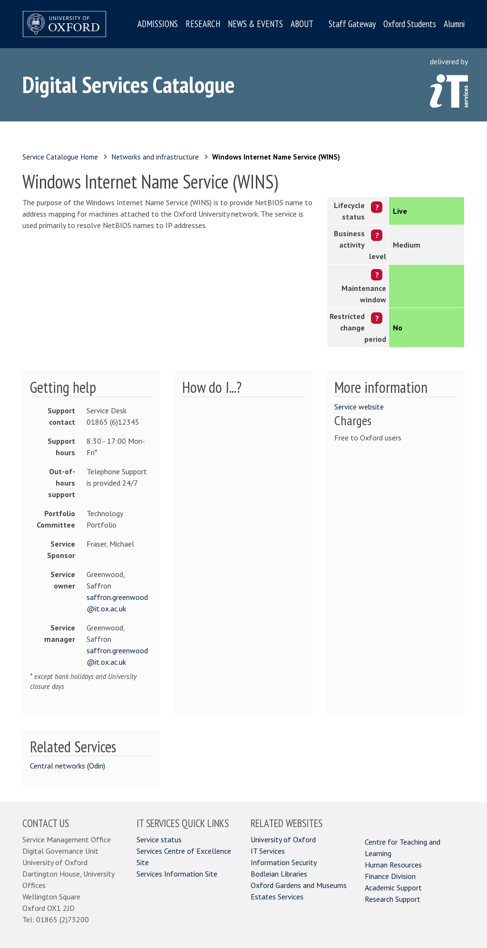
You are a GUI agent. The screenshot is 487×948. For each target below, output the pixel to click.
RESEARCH (202, 24)
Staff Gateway (352, 24)
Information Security (284, 862)
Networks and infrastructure (155, 156)
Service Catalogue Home (60, 156)
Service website (359, 406)
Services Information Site (176, 873)
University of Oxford (283, 839)
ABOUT (302, 24)
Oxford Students (409, 24)
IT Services (268, 851)
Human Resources (393, 864)
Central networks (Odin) (67, 765)
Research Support (392, 899)
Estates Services (277, 896)
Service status (159, 839)
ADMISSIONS (157, 24)
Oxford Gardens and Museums (299, 885)
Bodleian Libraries (279, 873)
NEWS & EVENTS (255, 24)
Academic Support (393, 887)
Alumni (454, 24)
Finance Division (390, 876)
